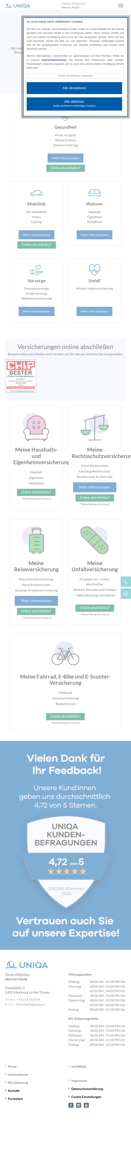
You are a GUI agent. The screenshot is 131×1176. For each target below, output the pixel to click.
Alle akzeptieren (74, 88)
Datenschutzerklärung (87, 1089)
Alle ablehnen (74, 103)
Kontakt (14, 1090)
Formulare (15, 1098)
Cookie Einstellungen (86, 1097)
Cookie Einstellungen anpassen (75, 75)
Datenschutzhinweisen (54, 60)
